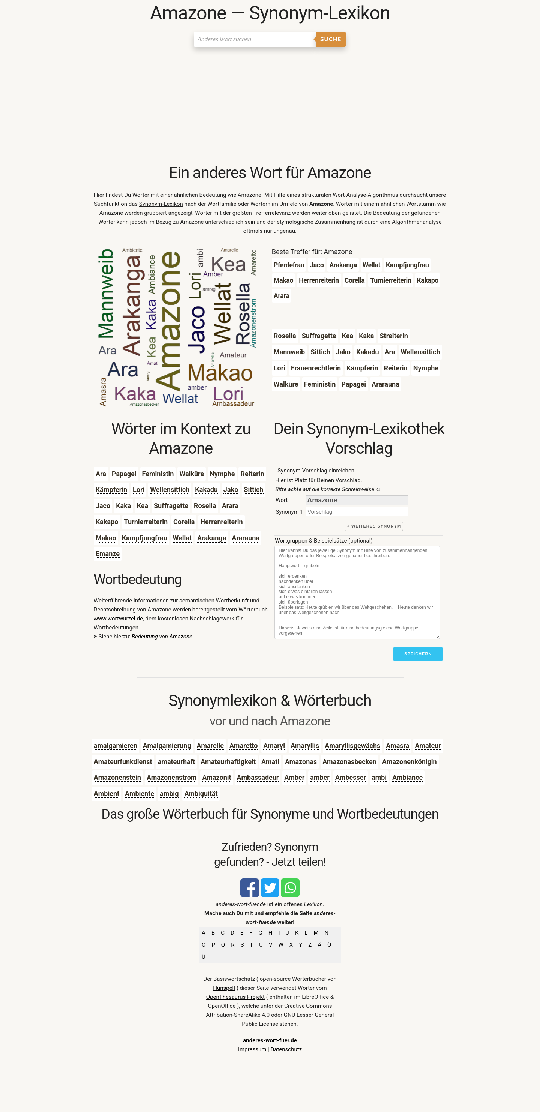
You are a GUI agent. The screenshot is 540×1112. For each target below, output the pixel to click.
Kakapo (107, 522)
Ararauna (246, 538)
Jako (231, 489)
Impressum (252, 1049)
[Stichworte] (357, 592)
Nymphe (222, 474)
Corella (184, 522)
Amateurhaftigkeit (228, 762)
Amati (270, 762)
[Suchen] (255, 39)
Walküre (191, 474)
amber (320, 777)
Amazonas (301, 762)
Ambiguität (201, 793)
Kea (142, 506)
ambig (169, 793)
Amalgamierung (167, 745)
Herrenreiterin (221, 522)
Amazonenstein (117, 777)
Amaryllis (305, 745)
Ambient (106, 793)
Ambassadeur (258, 777)
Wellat (182, 538)
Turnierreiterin (146, 522)
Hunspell (224, 988)
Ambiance (407, 777)
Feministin (158, 474)
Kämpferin (111, 489)
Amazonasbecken (349, 762)
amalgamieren (115, 745)
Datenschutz (286, 1049)
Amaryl (274, 745)
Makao (106, 538)
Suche (330, 39)
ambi (379, 777)
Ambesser (350, 777)
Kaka (123, 506)
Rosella (205, 506)
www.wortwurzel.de (118, 618)
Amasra (397, 745)
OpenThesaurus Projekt (235, 997)
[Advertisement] (270, 106)
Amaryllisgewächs (352, 745)
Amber (294, 777)
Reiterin (252, 474)
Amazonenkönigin (409, 762)
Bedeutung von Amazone (162, 636)
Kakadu (206, 489)
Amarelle (210, 745)
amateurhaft (176, 762)
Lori (138, 489)
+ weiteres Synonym (374, 526)
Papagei (124, 474)
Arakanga (211, 538)
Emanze (108, 553)
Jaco (103, 506)
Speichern (418, 654)
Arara (230, 506)
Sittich (253, 489)
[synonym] (357, 511)
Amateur (428, 745)
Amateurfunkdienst (123, 762)
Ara (101, 474)
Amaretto (244, 745)
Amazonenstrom (172, 777)
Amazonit (216, 777)
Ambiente (139, 793)
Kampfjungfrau (144, 538)
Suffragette (171, 506)
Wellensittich (169, 489)
